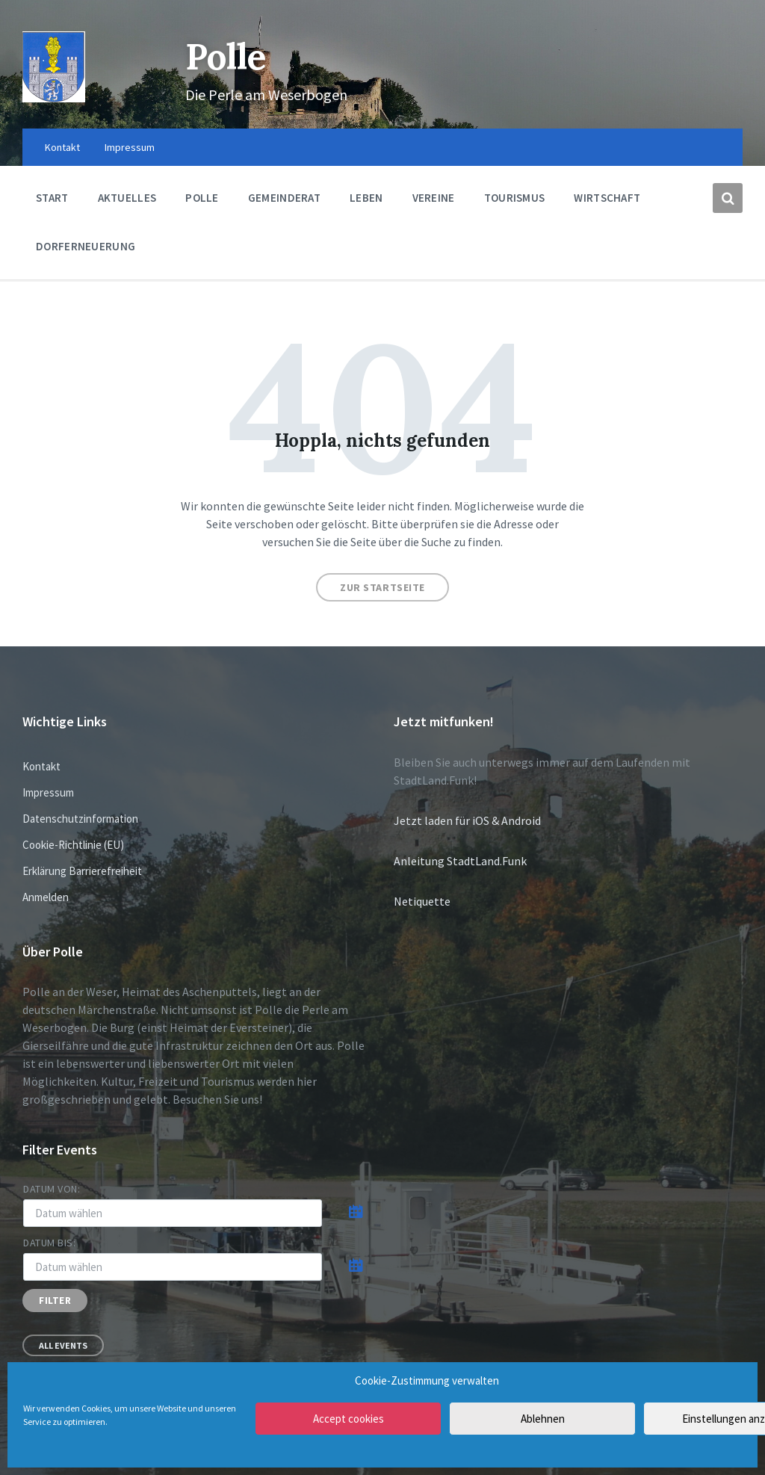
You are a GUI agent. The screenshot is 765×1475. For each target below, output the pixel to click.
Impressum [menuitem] (130, 147)
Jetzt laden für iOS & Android (467, 820)
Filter (55, 1300)
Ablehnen (543, 1418)
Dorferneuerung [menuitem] (85, 246)
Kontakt (41, 766)
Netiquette (422, 901)
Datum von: (52, 1189)
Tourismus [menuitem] (514, 198)
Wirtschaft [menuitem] (607, 198)
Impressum (48, 792)
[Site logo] (53, 97)
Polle (227, 56)
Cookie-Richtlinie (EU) (73, 845)
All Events (63, 1345)
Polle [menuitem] (202, 198)
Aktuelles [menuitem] (127, 198)
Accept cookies (348, 1418)
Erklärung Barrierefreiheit (82, 871)
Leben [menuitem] (366, 198)
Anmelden (45, 897)
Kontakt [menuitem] (62, 147)
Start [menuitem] (52, 198)
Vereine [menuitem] (433, 198)
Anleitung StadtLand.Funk (460, 860)
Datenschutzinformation (80, 818)
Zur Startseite (382, 587)
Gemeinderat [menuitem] (284, 198)
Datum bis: (49, 1242)
